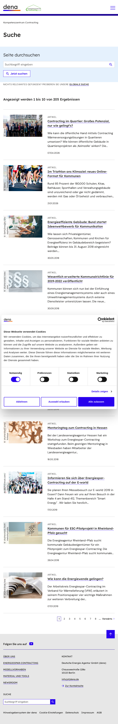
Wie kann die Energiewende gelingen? (75, 579)
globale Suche (79, 84)
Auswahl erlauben (59, 401)
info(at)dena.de (70, 679)
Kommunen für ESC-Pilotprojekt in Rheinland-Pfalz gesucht (81, 531)
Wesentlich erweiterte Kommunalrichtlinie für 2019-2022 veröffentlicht (81, 279)
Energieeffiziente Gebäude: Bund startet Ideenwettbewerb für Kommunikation (77, 224)
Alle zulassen (96, 401)
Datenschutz (72, 712)
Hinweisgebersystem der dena (20, 712)
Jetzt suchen (16, 73)
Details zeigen (99, 391)
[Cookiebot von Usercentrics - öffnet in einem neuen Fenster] (100, 319)
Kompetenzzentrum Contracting (20, 22)
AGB (99, 712)
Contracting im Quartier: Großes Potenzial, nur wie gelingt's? (79, 123)
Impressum (87, 712)
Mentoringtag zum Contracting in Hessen (77, 428)
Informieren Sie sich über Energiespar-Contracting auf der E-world (76, 480)
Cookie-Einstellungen (51, 712)
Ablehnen (21, 401)
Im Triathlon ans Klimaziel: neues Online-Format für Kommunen (77, 174)
